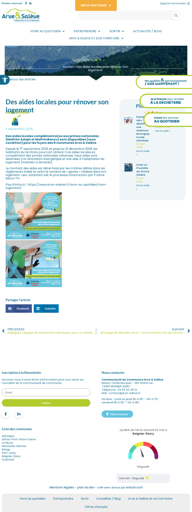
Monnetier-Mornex (14, 446)
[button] (5, 80)
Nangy (6, 449)
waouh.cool (134, 487)
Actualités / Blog (108, 498)
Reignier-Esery (11, 456)
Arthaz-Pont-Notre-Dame (19, 439)
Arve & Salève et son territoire (150, 498)
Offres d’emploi (96, 507)
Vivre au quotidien (33, 498)
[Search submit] (176, 15)
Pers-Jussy (9, 453)
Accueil (68, 67)
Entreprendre (63, 498)
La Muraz (7, 442)
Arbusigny (8, 436)
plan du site (85, 487)
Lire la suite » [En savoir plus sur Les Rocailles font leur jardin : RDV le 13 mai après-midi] (162, 131)
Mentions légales (61, 487)
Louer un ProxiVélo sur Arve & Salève (142, 170)
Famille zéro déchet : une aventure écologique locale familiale (143, 128)
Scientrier (8, 459)
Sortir (85, 498)
